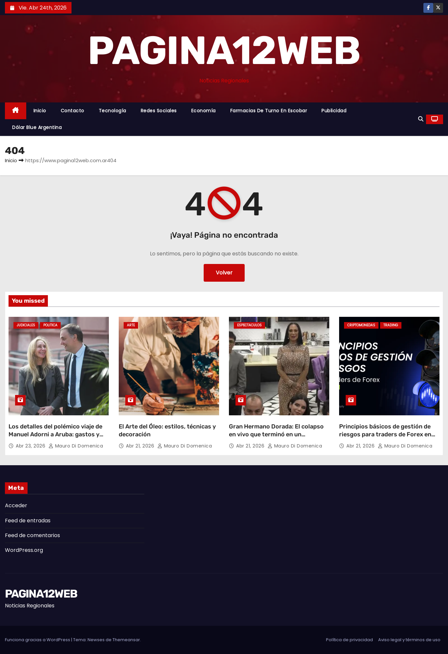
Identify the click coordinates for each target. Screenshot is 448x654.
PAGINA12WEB (224, 50)
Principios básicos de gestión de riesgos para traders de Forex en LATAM (385, 434)
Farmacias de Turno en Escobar (268, 110)
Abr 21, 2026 (141, 446)
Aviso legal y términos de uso (409, 640)
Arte (131, 325)
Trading (390, 325)
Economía (203, 110)
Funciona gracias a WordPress (38, 640)
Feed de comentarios (32, 535)
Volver (224, 272)
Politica (50, 325)
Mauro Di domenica (76, 446)
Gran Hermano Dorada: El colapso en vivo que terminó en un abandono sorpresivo (276, 434)
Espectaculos (249, 325)
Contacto (72, 110)
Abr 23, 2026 (31, 446)
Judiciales (26, 325)
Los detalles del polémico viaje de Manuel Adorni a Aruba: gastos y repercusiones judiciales (55, 434)
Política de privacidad (349, 640)
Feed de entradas (28, 520)
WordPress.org (24, 550)
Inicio (39, 110)
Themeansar (126, 640)
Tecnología (112, 110)
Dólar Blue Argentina (37, 127)
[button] (420, 119)
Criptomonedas (361, 325)
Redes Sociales (159, 110)
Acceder (16, 505)
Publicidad (333, 110)
